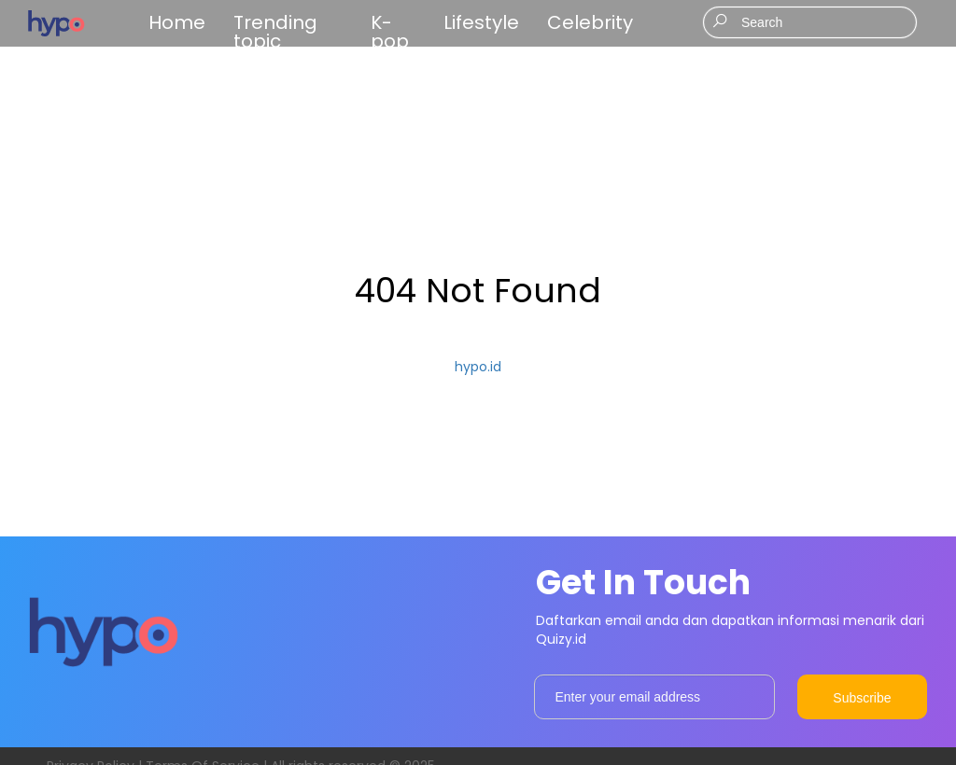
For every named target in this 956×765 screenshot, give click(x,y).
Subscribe (862, 697)
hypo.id (478, 366)
